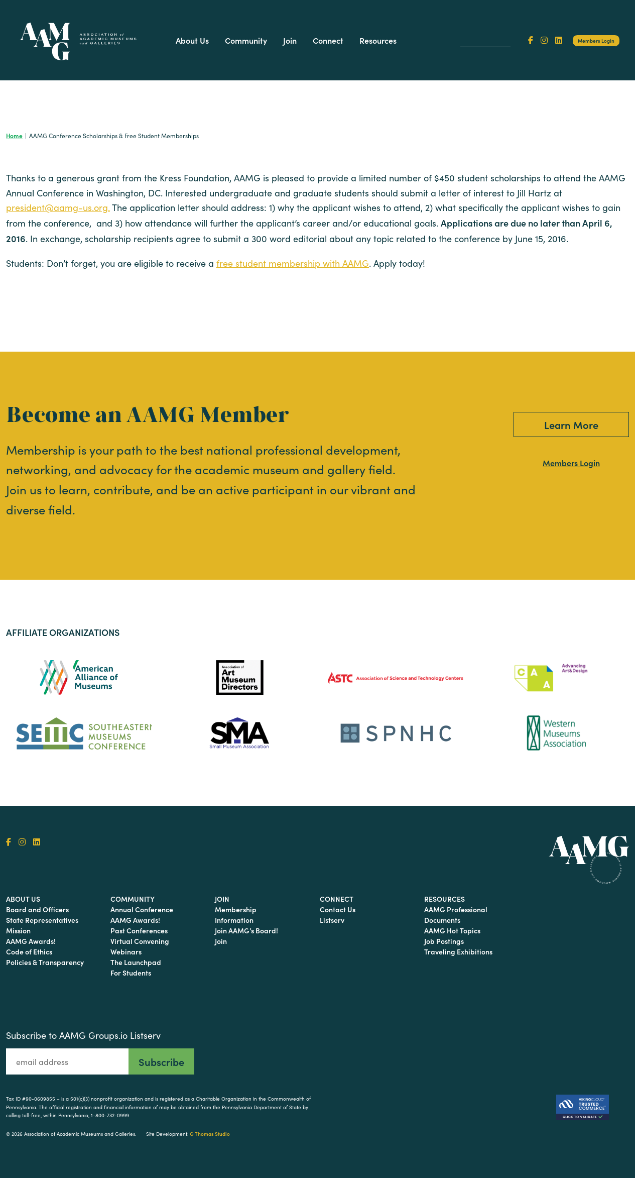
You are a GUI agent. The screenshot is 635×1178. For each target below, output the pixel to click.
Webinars (126, 951)
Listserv (332, 920)
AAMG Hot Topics (452, 930)
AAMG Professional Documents (455, 914)
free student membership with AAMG (292, 263)
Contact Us (337, 909)
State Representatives (42, 920)
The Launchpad (135, 962)
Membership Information (236, 914)
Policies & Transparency (45, 962)
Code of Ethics (29, 951)
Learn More (571, 424)
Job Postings (444, 941)
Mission (18, 930)
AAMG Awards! (31, 941)
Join (290, 40)
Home (14, 135)
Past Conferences (139, 930)
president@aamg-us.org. (58, 207)
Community (246, 40)
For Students (130, 973)
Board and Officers (37, 909)
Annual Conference (141, 909)
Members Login (596, 40)
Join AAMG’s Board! (246, 930)
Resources (378, 40)
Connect (328, 40)
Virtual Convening (139, 941)
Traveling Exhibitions (458, 951)
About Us (192, 40)
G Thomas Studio (210, 1133)
